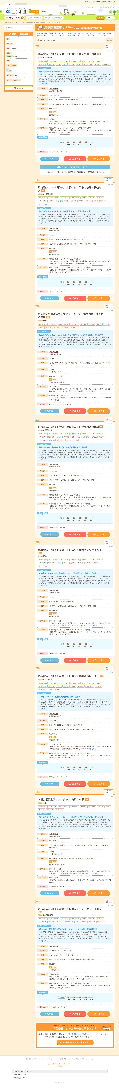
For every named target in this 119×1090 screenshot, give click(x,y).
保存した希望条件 (35, 18)
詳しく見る (99, 159)
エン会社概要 (74, 1059)
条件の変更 (20, 88)
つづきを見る (43, 83)
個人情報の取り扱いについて (34, 1059)
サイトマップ (98, 7)
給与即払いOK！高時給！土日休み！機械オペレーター (68, 676)
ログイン (110, 18)
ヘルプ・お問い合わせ (87, 7)
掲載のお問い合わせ (110, 7)
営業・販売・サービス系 (81, 33)
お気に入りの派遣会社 (54, 18)
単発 (57, 35)
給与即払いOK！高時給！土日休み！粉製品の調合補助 (68, 426)
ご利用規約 (49, 1059)
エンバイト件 (21, 4)
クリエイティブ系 (95, 33)
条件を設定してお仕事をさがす (76, 1042)
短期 (53, 35)
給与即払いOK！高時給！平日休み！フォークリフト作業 (70, 909)
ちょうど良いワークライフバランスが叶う (16, 8)
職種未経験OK (72, 35)
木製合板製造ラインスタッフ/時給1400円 (61, 799)
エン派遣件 (9, 4)
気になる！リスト (16, 17)
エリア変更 (43, 11)
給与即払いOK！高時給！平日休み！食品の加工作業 (67, 54)
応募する (76, 159)
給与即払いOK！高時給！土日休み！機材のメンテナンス (70, 550)
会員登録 (100, 18)
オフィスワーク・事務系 (64, 33)
